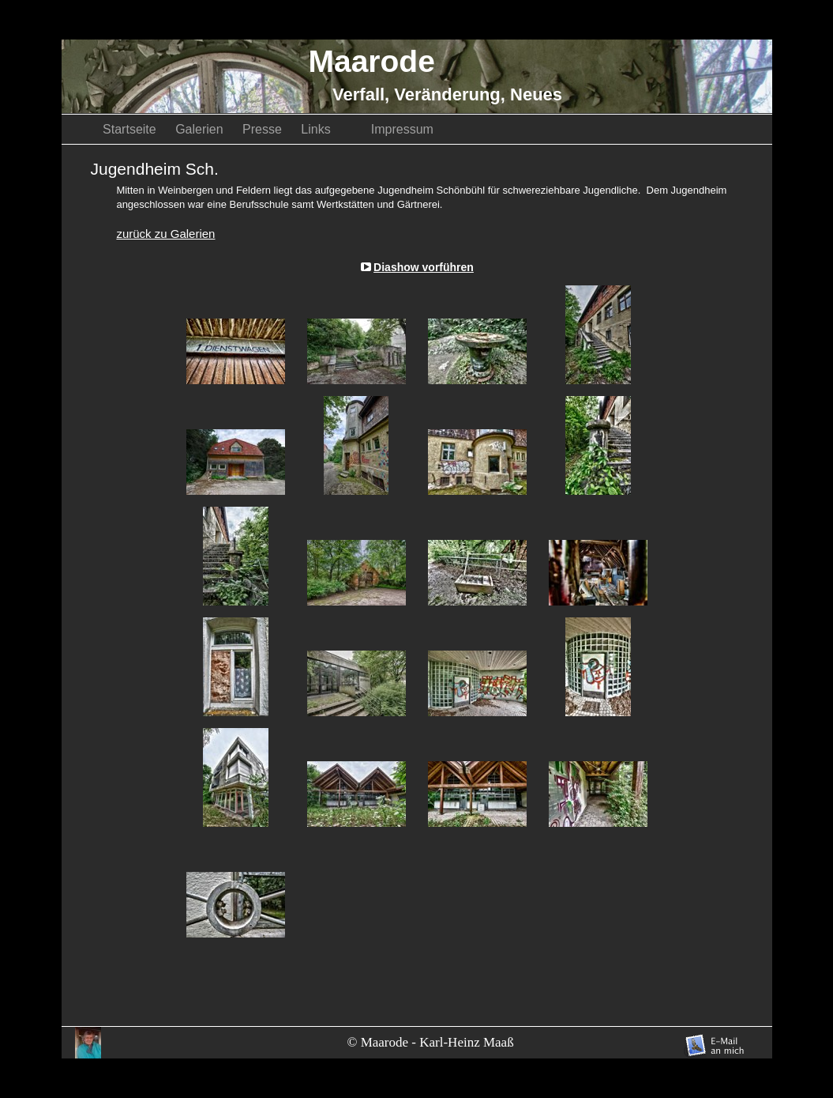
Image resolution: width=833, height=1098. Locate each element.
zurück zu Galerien (165, 233)
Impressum (402, 129)
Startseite (131, 129)
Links (328, 129)
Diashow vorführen (423, 267)
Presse (263, 129)
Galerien (201, 129)
